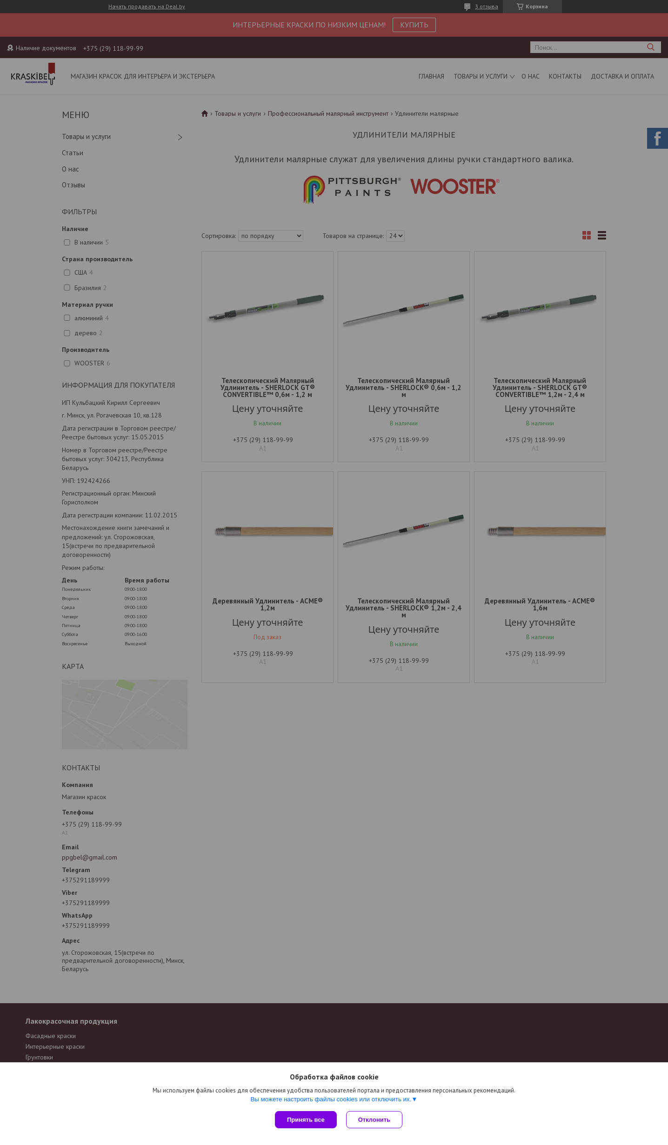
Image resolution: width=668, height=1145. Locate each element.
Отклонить (374, 1119)
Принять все (306, 1119)
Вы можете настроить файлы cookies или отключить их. (330, 1099)
